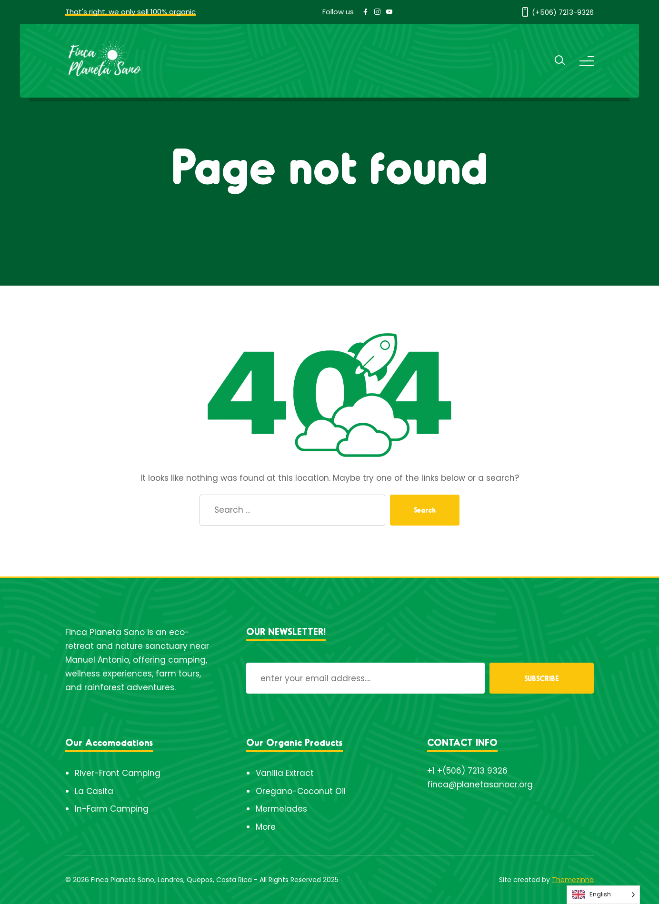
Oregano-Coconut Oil (301, 791)
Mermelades (281, 809)
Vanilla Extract (285, 773)
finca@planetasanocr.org (480, 784)
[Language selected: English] (603, 894)
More (266, 827)
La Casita (94, 791)
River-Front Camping (117, 773)
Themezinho (573, 879)
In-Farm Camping (112, 809)
